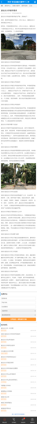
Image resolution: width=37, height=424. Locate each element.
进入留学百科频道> (18, 414)
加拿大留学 (16, 6)
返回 (1, 2)
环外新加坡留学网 (17, 13)
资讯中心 (8, 6)
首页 (35, 2)
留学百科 (25, 6)
